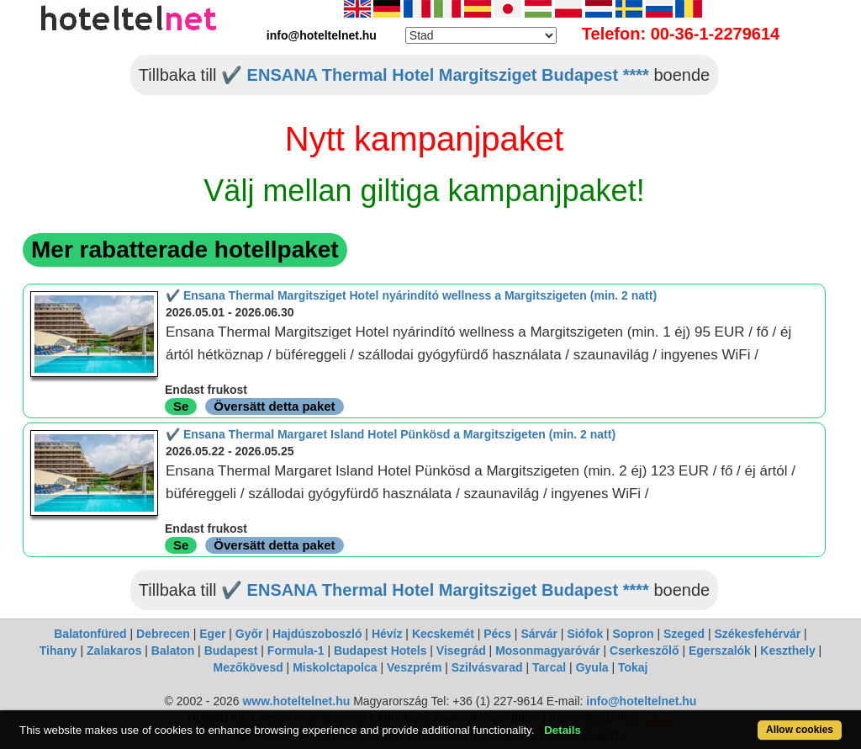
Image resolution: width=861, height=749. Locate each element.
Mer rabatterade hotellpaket (185, 249)
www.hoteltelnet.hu (296, 701)
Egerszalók (720, 650)
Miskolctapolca (335, 667)
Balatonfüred (90, 633)
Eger (212, 633)
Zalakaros (114, 650)
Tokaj (633, 667)
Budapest (231, 650)
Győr (249, 633)
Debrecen (163, 633)
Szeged (684, 633)
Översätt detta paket (274, 406)
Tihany (58, 650)
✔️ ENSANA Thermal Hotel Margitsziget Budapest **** (435, 75)
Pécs (497, 633)
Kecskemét (443, 633)
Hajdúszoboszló (317, 633)
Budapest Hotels (380, 650)
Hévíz (387, 633)
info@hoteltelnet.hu (641, 701)
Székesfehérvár (757, 633)
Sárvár (538, 633)
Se (180, 406)
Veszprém (414, 667)
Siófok (585, 633)
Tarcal (549, 667)
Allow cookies (799, 730)
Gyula (592, 667)
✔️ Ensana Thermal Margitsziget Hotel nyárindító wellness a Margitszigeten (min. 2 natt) (411, 295)
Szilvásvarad (487, 667)
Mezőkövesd (248, 667)
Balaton (172, 650)
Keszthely (787, 650)
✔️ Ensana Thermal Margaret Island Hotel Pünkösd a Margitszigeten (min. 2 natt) (390, 434)
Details (562, 730)
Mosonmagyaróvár (547, 650)
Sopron (633, 633)
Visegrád (461, 650)
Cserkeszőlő (644, 650)
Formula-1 (296, 650)
